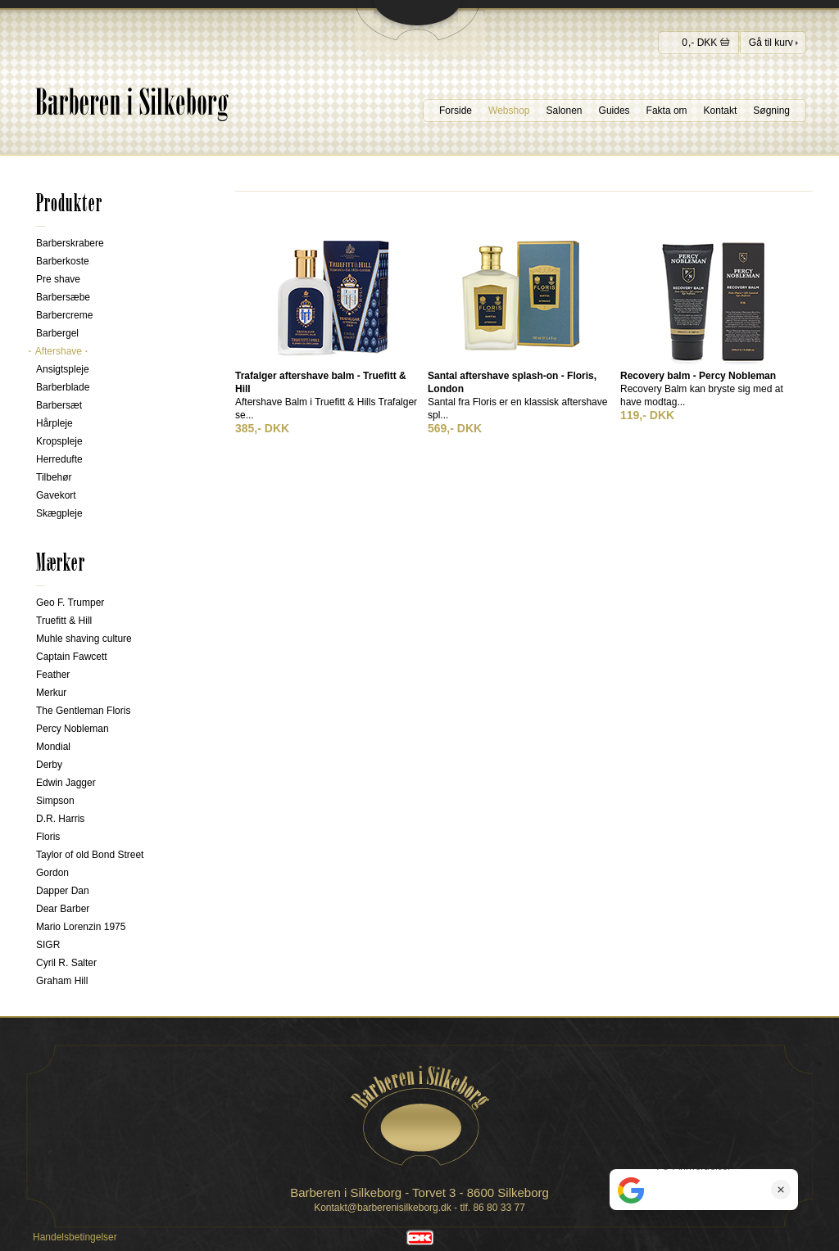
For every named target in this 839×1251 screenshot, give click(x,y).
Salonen (564, 110)
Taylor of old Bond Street (89, 854)
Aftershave (58, 351)
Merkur (51, 692)
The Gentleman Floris (83, 710)
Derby (49, 764)
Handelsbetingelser (75, 1237)
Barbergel (57, 333)
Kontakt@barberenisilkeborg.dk (382, 1207)
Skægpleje (59, 513)
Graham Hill (62, 981)
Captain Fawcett (71, 656)
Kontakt (720, 110)
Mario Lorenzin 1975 (80, 927)
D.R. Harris (60, 818)
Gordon (52, 872)
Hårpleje (54, 423)
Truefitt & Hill (64, 620)
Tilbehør (54, 477)
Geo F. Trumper (70, 602)
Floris (48, 836)
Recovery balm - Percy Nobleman (698, 376)
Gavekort (56, 495)
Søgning (771, 110)
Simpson (55, 800)
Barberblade (62, 387)
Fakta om (666, 110)
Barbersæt (59, 405)
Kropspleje (59, 441)
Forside (455, 110)
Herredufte (59, 459)
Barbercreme (64, 315)
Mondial (53, 746)
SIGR (48, 945)
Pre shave (58, 279)
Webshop (508, 110)
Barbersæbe (63, 297)
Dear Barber (62, 909)
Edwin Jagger (66, 782)
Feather (53, 674)
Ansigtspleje (62, 369)
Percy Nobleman (72, 728)
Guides (614, 110)
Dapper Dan (62, 890)
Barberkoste (62, 261)
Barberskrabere (70, 243)
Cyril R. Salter (66, 963)
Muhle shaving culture (84, 638)
